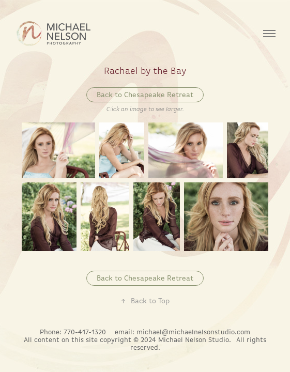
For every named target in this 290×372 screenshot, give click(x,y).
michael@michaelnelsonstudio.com (193, 332)
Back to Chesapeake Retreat (145, 94)
